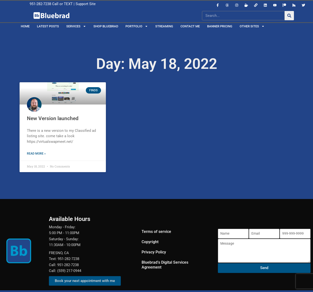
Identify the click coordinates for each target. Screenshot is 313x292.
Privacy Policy (154, 252)
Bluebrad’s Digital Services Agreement (165, 265)
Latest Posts (48, 26)
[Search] (289, 15)
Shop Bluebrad (105, 26)
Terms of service (156, 231)
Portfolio (136, 26)
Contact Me (190, 26)
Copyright (150, 242)
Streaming (164, 26)
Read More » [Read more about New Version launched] (36, 153)
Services (76, 26)
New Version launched (52, 118)
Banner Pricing (219, 26)
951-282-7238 (40, 4)
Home (25, 26)
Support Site (86, 4)
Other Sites (252, 26)
